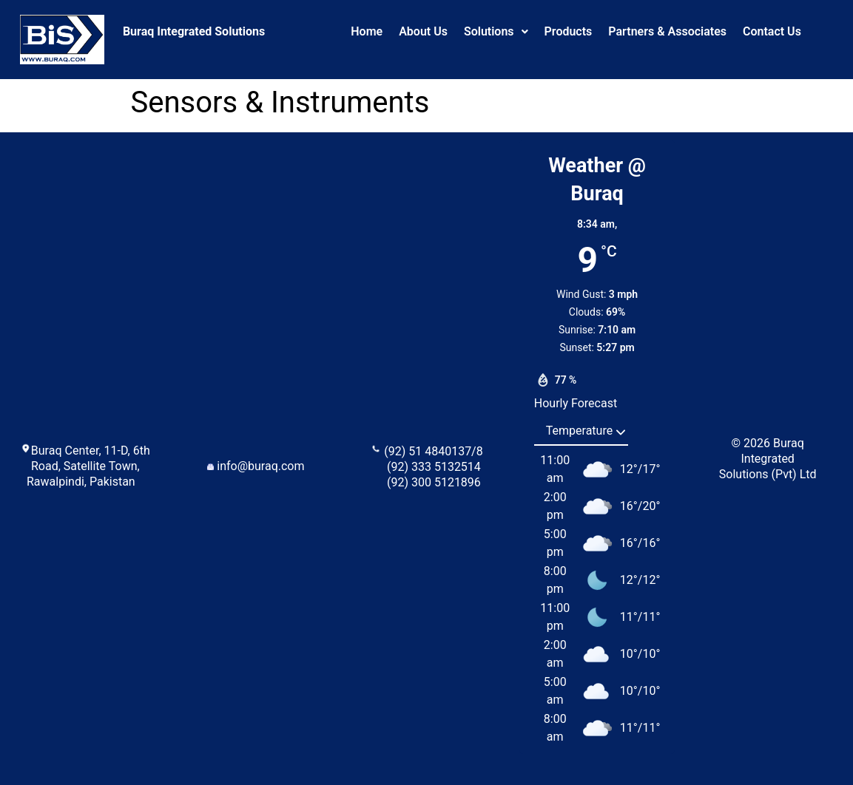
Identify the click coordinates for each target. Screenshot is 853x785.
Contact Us (772, 31)
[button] (496, 32)
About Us (423, 31)
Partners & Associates (667, 31)
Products (568, 31)
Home (366, 31)
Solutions (496, 31)
